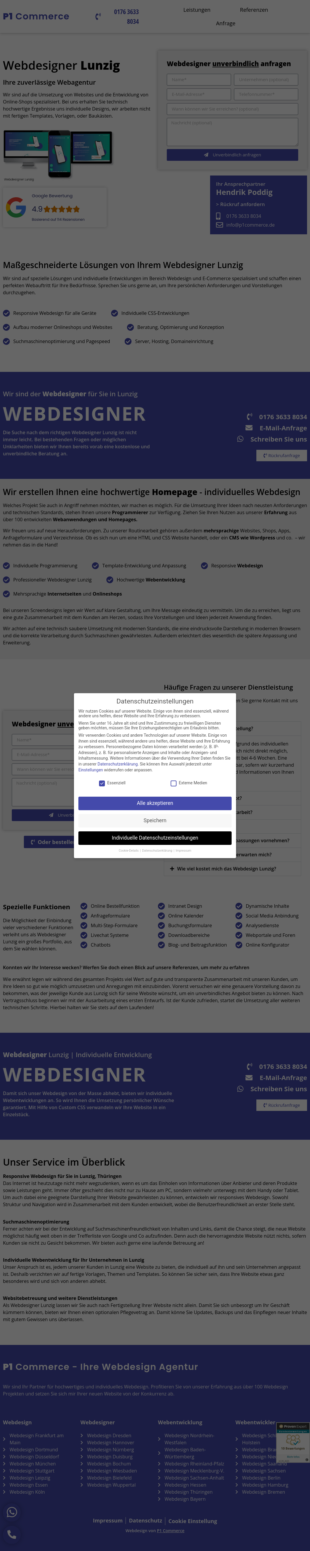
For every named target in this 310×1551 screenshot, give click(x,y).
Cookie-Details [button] (129, 850)
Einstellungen (90, 769)
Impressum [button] (183, 850)
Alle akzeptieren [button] (155, 803)
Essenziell (112, 782)
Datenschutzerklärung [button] (157, 850)
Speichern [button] (155, 820)
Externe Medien (189, 782)
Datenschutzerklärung (118, 764)
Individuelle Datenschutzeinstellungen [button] (155, 838)
